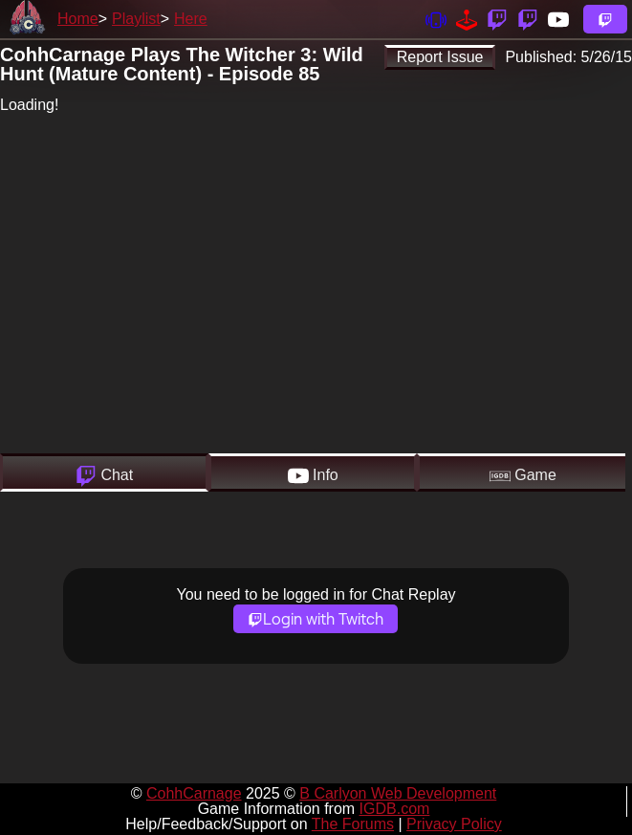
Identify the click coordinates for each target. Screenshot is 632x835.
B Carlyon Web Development (397, 793)
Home (77, 19)
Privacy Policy (454, 824)
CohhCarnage (194, 793)
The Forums (353, 824)
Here (190, 19)
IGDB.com (395, 809)
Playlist (136, 19)
